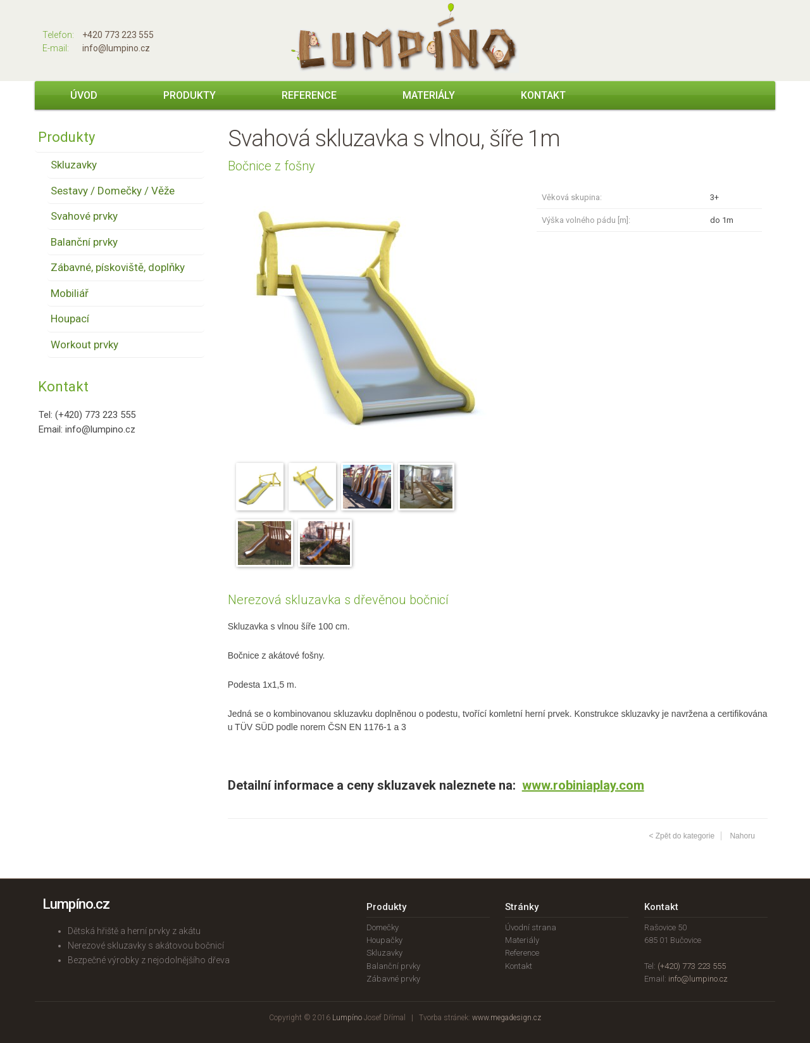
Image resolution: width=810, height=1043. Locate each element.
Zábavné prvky (393, 978)
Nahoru (742, 835)
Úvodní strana (530, 927)
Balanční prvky (84, 242)
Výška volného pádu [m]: (586, 220)
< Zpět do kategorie (681, 835)
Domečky (382, 927)
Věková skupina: (572, 197)
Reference (309, 95)
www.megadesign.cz (506, 1017)
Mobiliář (70, 293)
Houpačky (384, 940)
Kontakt (543, 95)
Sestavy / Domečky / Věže (113, 190)
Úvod (83, 95)
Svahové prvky (84, 216)
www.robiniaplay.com (583, 785)
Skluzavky (74, 164)
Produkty (189, 95)
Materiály (428, 95)
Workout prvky (84, 344)
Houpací (70, 318)
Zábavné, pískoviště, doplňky (118, 267)
